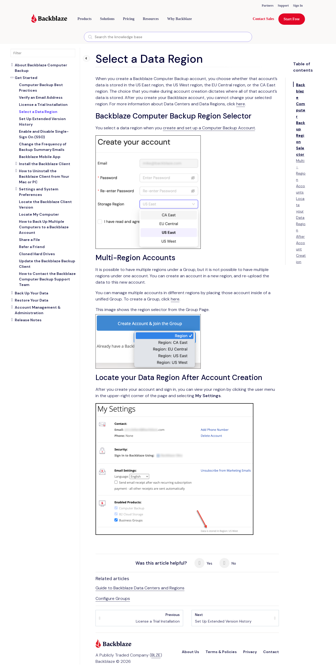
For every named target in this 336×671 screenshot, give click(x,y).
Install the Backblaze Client (44, 163)
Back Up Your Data (31, 293)
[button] (85, 18)
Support (283, 5)
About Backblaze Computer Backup (41, 68)
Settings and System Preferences (38, 192)
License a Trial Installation (158, 618)
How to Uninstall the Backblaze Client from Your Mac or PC (44, 176)
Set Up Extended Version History (223, 618)
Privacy (250, 651)
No (227, 563)
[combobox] (168, 37)
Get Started (26, 77)
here (240, 104)
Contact (271, 651)
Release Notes (28, 320)
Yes (203, 563)
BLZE (156, 655)
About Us (190, 651)
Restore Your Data (31, 300)
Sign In (298, 5)
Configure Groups (113, 598)
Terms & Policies (221, 651)
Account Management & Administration (38, 310)
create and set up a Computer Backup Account (209, 128)
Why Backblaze (179, 19)
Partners (268, 5)
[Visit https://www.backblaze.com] (49, 19)
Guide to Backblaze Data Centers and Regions (140, 588)
